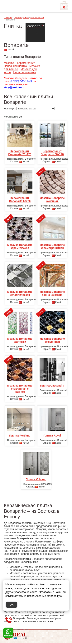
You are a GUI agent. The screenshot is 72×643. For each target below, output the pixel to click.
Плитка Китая (37, 17)
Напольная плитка (15, 66)
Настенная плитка (24, 72)
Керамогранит (26, 62)
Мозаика (9, 62)
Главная (8, 17)
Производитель (21, 17)
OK (11, 604)
